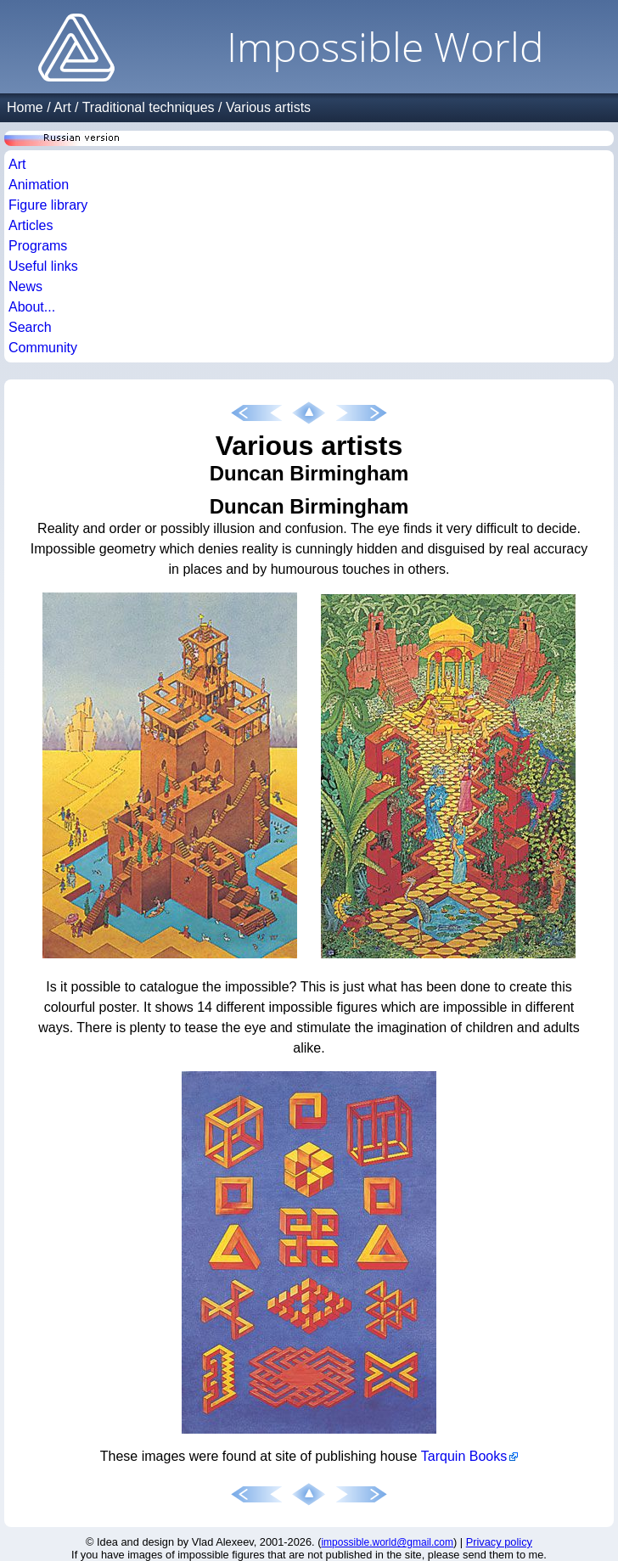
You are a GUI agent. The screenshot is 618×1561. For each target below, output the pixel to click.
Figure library (47, 205)
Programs (37, 246)
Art (61, 107)
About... (31, 307)
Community (42, 347)
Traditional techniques (148, 107)
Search (30, 327)
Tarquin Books (464, 1456)
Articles (30, 225)
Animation (38, 184)
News (25, 286)
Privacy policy (499, 1542)
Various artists (268, 107)
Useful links (43, 266)
